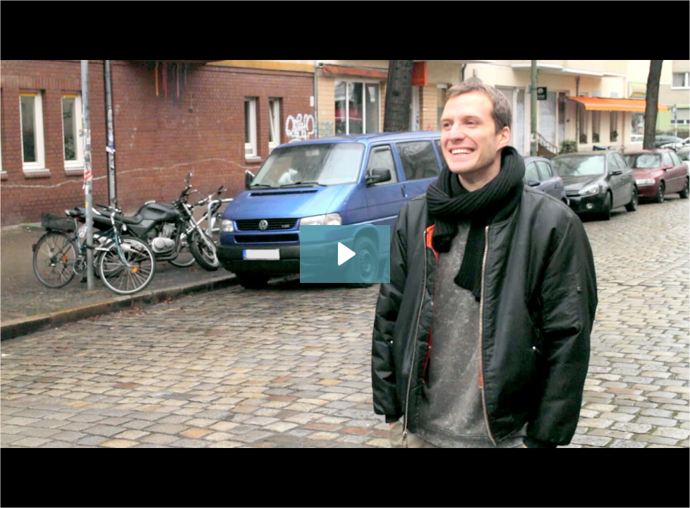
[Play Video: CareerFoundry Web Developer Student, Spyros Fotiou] (344, 254)
